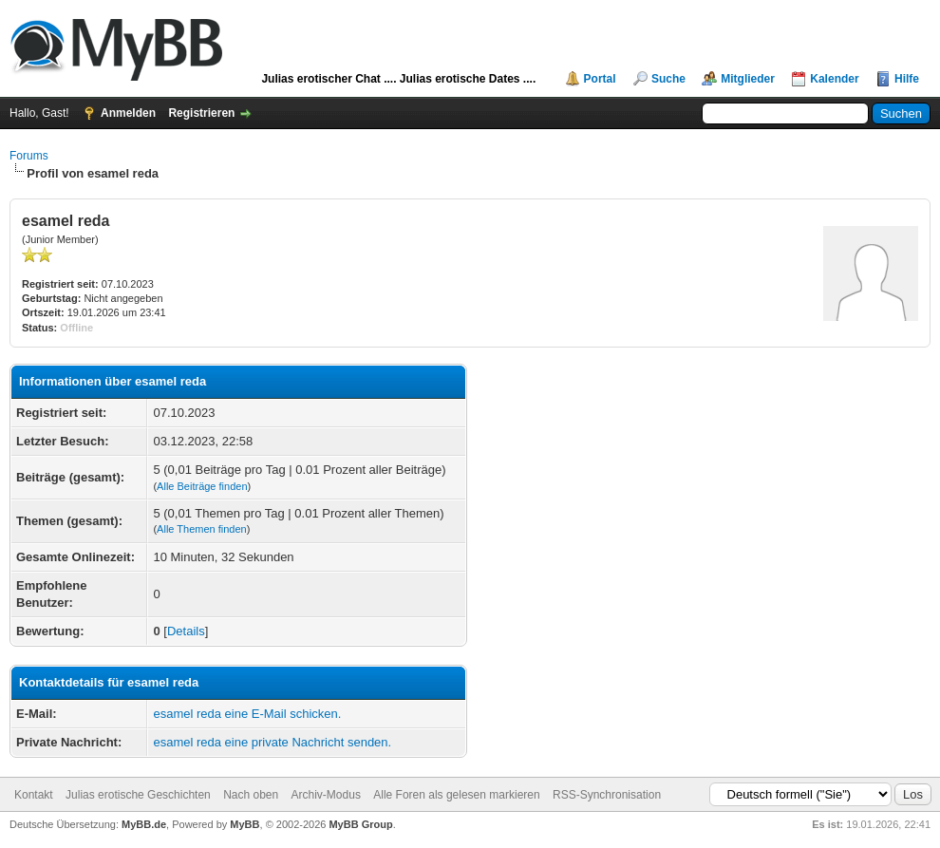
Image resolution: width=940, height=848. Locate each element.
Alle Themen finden (202, 529)
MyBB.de (144, 824)
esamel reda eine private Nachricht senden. (272, 742)
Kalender (834, 78)
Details (186, 631)
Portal (600, 78)
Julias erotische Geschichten (138, 794)
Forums (28, 155)
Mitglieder (748, 78)
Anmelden (128, 113)
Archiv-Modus (326, 794)
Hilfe (906, 78)
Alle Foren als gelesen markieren (456, 794)
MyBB (244, 824)
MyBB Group (360, 824)
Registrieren (201, 113)
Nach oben (250, 794)
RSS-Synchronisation (607, 794)
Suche (668, 78)
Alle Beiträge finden (202, 486)
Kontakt (33, 794)
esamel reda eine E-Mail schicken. (247, 714)
